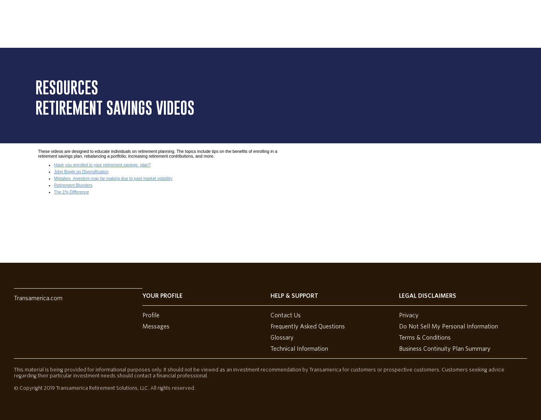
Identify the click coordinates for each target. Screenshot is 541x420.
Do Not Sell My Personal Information (448, 326)
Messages (155, 326)
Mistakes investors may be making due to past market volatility (113, 178)
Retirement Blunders (73, 185)
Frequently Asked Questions (307, 326)
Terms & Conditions (425, 337)
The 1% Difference (71, 191)
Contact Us (285, 315)
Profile (151, 315)
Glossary (282, 337)
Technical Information (299, 349)
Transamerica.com (38, 298)
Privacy (408, 315)
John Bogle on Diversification (81, 171)
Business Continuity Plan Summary (444, 349)
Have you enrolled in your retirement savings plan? (102, 164)
